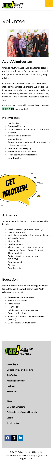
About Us (11, 401)
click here (8, 108)
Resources (12, 391)
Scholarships (13, 423)
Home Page (12, 364)
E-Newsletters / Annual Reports (22, 412)
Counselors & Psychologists (20, 370)
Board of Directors (16, 407)
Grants (10, 417)
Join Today (12, 375)
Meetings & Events (16, 380)
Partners (11, 386)
